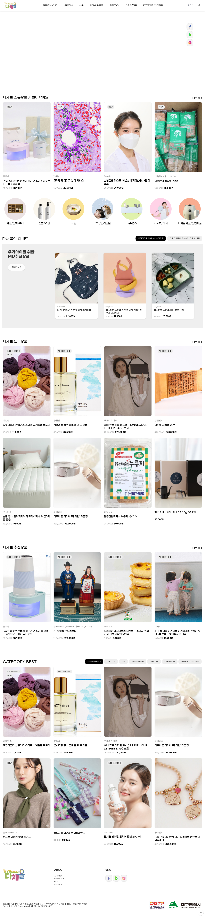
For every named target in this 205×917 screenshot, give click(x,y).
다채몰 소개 (59, 879)
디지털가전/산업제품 (153, 5)
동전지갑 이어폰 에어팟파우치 (69, 832)
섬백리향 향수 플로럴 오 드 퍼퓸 (70, 425)
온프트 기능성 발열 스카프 (17, 837)
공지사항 (58, 876)
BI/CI (56, 882)
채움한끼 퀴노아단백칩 (167, 181)
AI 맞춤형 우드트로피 (65, 631)
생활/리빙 (68, 5)
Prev (91, 78)
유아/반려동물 (96, 5)
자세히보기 (16, 267)
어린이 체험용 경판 (165, 425)
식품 (81, 5)
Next (114, 78)
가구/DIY (114, 5)
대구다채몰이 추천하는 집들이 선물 (185, 238)
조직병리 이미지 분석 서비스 (69, 180)
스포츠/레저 (131, 5)
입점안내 (58, 884)
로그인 (190, 5)
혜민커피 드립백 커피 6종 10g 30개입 (175, 512)
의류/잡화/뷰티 (50, 5)
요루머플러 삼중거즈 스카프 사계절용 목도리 (26, 425)
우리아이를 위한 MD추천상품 (151, 238)
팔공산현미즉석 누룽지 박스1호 (120, 516)
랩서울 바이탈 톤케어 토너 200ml (122, 836)
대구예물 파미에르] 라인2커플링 (71, 516)
